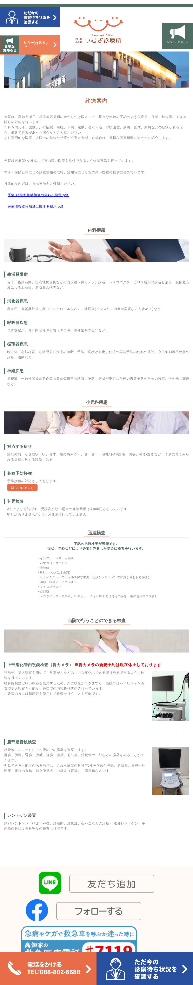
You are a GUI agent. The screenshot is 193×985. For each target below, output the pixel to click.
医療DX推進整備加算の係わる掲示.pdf (38, 195)
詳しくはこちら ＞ (22, 488)
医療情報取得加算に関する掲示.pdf (35, 206)
